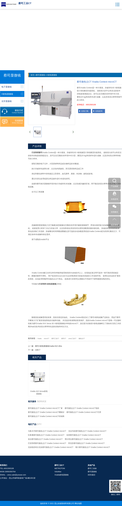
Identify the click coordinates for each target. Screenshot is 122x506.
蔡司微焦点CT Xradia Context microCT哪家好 (46, 412)
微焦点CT (82, 338)
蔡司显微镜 (40, 75)
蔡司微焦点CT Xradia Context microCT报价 (82, 408)
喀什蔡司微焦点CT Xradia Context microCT (92, 447)
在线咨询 (98, 111)
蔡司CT (63, 338)
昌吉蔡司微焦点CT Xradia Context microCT (45, 439)
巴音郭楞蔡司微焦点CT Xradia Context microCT (47, 443)
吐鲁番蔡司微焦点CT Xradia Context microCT (46, 435)
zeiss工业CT (72, 338)
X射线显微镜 (52, 75)
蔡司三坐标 (92, 468)
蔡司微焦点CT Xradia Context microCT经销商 (46, 416)
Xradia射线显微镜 (61, 475)
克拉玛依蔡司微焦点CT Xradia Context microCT (87, 431)
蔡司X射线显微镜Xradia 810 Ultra (48, 346)
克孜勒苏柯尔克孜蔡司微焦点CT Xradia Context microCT (50, 447)
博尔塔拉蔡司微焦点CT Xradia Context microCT (84, 439)
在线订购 (84, 111)
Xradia (39, 338)
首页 (32, 75)
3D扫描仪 (91, 475)
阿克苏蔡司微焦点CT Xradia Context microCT (86, 443)
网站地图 (78, 503)
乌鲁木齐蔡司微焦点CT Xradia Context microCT (47, 431)
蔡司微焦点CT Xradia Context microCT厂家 (45, 408)
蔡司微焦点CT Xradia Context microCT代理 (83, 412)
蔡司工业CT (55, 338)
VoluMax (57, 472)
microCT (46, 338)
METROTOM (59, 468)
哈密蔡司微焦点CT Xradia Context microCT (83, 435)
